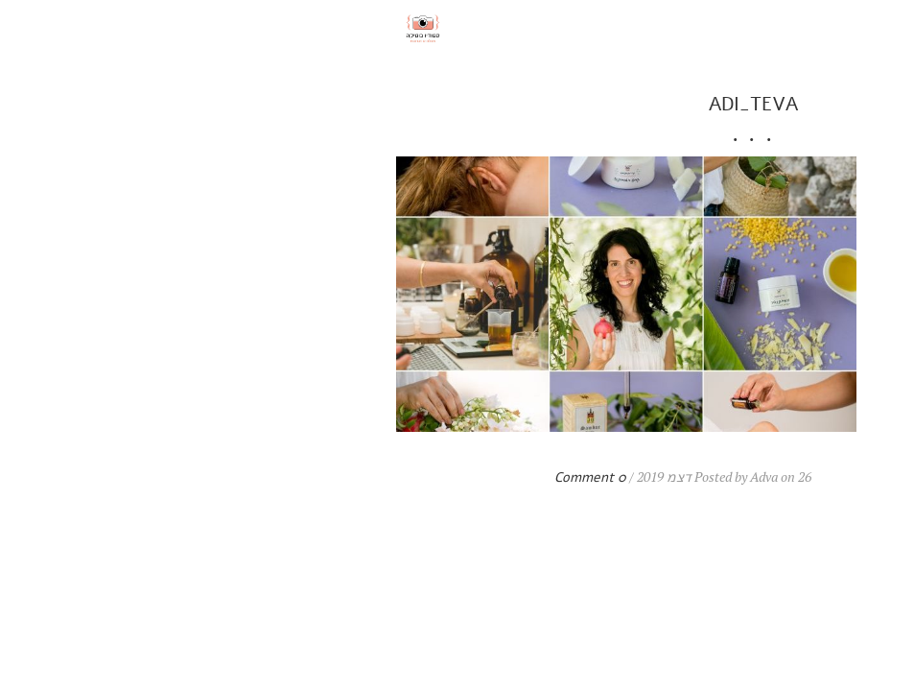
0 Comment (294, 477)
